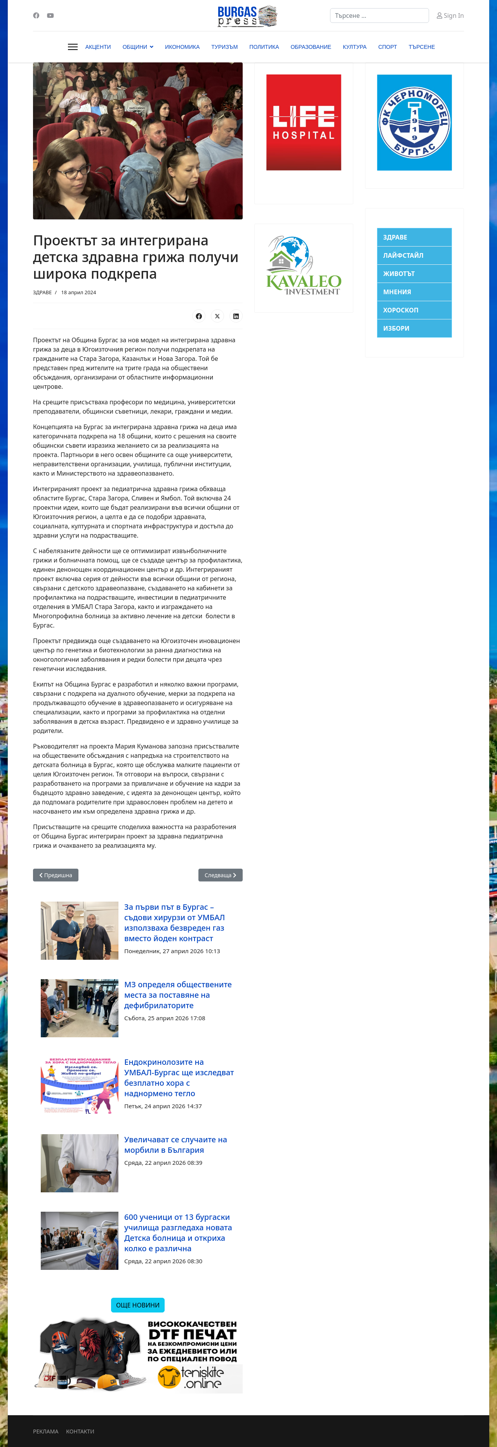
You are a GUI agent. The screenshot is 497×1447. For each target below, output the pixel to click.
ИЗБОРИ (396, 328)
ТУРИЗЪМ (224, 47)
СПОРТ (387, 47)
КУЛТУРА (355, 47)
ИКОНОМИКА (182, 47)
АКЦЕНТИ (98, 47)
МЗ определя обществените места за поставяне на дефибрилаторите (178, 995)
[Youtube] (50, 15)
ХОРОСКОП (401, 310)
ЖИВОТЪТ (399, 273)
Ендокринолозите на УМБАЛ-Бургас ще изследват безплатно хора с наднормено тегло (179, 1078)
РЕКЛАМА (45, 1431)
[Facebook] (36, 15)
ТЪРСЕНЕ (422, 47)
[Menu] (73, 46)
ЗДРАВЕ (42, 292)
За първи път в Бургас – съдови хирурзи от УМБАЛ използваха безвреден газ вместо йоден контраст (174, 922)
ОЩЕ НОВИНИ (138, 1305)
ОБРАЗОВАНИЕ (310, 47)
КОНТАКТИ (80, 1431)
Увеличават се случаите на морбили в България (175, 1144)
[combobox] (379, 15)
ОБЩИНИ (135, 47)
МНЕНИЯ (397, 292)
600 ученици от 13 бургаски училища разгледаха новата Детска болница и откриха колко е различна (178, 1233)
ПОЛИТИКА (264, 47)
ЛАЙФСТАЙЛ (403, 255)
